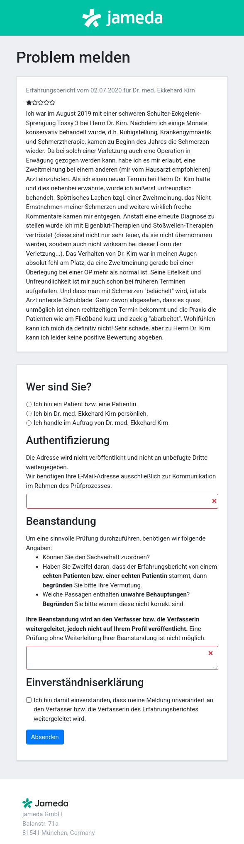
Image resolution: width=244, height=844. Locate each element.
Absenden (45, 737)
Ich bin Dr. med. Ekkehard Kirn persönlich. (91, 413)
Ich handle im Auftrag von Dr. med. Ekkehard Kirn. (102, 423)
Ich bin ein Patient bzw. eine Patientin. (86, 404)
